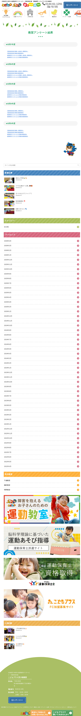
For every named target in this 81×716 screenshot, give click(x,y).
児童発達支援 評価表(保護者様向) (15, 53)
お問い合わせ (72, 5)
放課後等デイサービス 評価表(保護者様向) (17, 57)
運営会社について (72, 707)
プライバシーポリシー (61, 707)
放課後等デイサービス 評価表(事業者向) (17, 94)
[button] (78, 165)
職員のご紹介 (37, 707)
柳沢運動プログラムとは (7, 707)
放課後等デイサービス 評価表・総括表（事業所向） (20, 55)
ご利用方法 (26, 707)
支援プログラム (18, 707)
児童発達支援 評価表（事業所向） (15, 91)
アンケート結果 (45, 707)
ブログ (31, 707)
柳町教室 (7, 485)
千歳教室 (7, 480)
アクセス (52, 707)
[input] (42, 165)
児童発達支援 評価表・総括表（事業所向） (17, 51)
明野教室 (7, 490)
